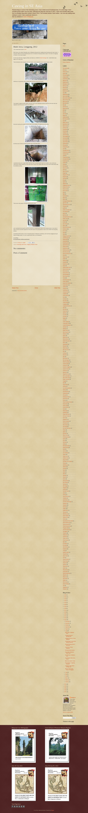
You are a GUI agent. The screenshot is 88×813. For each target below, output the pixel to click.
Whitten (64, 580)
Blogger (52, 810)
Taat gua (64, 512)
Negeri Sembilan (66, 379)
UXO (64, 557)
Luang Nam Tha (66, 323)
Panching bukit (66, 391)
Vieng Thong (65, 561)
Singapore (65, 487)
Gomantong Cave (66, 204)
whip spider (65, 578)
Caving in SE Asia (27, 6)
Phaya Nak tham (66, 414)
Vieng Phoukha (66, 559)
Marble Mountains (66, 340)
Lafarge (64, 286)
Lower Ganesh (66, 321)
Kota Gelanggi (66, 274)
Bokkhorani (65, 117)
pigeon (64, 431)
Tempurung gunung (67, 526)
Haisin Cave (65, 218)
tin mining (65, 545)
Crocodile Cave (66, 159)
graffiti (64, 208)
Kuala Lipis (65, 281)
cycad (64, 164)
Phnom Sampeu (66, 421)
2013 (65, 617)
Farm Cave (65, 190)
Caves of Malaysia (28, 16)
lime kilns (65, 309)
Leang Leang (65, 302)
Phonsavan (65, 422)
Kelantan (64, 262)
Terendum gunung (66, 529)
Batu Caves (65, 96)
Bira (63, 111)
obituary (64, 386)
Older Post (57, 288)
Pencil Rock (65, 398)
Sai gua (64, 463)
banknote (65, 89)
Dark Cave (65, 167)
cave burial (65, 134)
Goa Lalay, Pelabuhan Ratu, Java (69, 653)
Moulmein (65, 354)
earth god (65, 178)
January (67, 681)
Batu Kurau (65, 101)
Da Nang (64, 166)
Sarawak (64, 468)
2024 (65, 596)
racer (64, 440)
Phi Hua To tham (66, 416)
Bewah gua (65, 108)
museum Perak (66, 368)
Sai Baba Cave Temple (67, 461)
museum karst (65, 363)
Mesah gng (65, 347)
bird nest (64, 113)
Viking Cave (65, 566)
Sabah (64, 454)
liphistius (64, 312)
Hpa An (64, 225)
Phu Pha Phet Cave (67, 428)
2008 (65, 689)
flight (64, 194)
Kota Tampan (65, 276)
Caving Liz (73, 697)
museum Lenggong (66, 367)
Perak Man (65, 403)
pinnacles (65, 433)
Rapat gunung (65, 447)
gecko (64, 197)
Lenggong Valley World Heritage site (69, 666)
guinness (64, 215)
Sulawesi (64, 505)
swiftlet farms (65, 510)
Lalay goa (65, 288)
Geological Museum (67, 201)
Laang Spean (65, 284)
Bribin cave (65, 122)
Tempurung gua (66, 524)
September (67, 627)
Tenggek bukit (65, 527)
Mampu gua (65, 337)
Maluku (64, 335)
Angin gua (65, 76)
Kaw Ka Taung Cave (67, 253)
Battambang (65, 94)
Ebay (64, 180)
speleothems (65, 499)
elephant (64, 183)
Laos (64, 297)
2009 (65, 688)
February (67, 679)
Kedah (64, 258)
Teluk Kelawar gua (66, 522)
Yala (64, 585)
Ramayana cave (66, 445)
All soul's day (65, 75)
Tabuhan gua (65, 513)
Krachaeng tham (66, 279)
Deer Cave (65, 171)
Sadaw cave (65, 456)
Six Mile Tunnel (66, 491)
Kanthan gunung (66, 249)
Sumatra (64, 506)
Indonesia (65, 229)
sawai (64, 471)
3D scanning (65, 68)
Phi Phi (64, 417)
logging (64, 318)
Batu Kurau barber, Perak (70, 660)
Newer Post (15, 288)
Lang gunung (65, 291)
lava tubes (65, 300)
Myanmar (65, 372)
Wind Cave (65, 582)
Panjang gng (65, 393)
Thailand (64, 533)
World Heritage (43, 57)
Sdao (64, 473)
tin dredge (65, 543)
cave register (65, 139)
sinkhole (64, 489)
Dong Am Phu (65, 174)
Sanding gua (65, 464)
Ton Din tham (65, 547)
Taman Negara (66, 515)
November (67, 623)
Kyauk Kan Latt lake (67, 283)
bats (64, 92)
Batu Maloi (65, 103)
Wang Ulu (65, 576)
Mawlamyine (65, 344)
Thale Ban (65, 536)
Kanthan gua (65, 248)
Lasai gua (65, 298)
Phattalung (65, 412)
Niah (64, 382)
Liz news (64, 314)
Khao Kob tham (66, 269)
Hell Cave (65, 220)
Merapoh (64, 346)
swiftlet (64, 508)
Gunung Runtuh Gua (67, 216)
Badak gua (65, 82)
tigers (64, 541)
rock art (64, 450)
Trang (64, 550)
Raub (64, 449)
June (66, 672)
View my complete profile (68, 712)
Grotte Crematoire (66, 209)
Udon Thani (65, 555)
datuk (64, 169)
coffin (64, 155)
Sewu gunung (65, 480)
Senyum (64, 477)
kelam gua (65, 260)
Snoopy (64, 494)
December (67, 621)
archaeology (19, 244)
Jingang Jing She (66, 236)
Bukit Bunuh (65, 124)
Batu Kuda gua (66, 99)
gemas (64, 199)
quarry (64, 438)
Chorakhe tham (66, 150)
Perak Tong (65, 405)
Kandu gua (65, 246)
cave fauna (65, 138)
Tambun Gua (65, 517)
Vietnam (64, 564)
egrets (64, 181)
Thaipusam (65, 534)
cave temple (65, 141)
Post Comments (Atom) (22, 290)
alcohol (64, 73)
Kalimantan (65, 241)
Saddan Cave (65, 457)
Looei (64, 319)
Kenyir (64, 265)
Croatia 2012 (65, 157)
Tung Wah (65, 554)
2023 (65, 598)
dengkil (64, 173)
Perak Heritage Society (67, 402)
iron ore (64, 230)
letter (64, 307)
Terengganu (65, 531)
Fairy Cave (65, 188)
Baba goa (65, 80)
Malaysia (33, 244)
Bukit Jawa (24, 244)
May (66, 674)
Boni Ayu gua (65, 118)
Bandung (64, 87)
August (66, 628)
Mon (64, 351)
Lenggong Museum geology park (69, 636)
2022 (65, 600)
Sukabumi (65, 503)
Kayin (64, 255)
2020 (65, 604)
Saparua (64, 466)
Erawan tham (65, 187)
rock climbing (65, 452)
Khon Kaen (65, 270)
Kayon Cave (65, 256)
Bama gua (65, 85)
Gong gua (65, 206)
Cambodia (65, 129)
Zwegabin (65, 589)
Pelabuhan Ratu (66, 396)
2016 (65, 612)
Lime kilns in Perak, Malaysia (69, 648)
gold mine (65, 202)
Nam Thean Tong (66, 377)
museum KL (65, 365)
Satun (64, 470)
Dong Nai (65, 176)
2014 (65, 615)
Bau (63, 104)
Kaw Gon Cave (66, 251)
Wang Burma (65, 569)
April (66, 676)
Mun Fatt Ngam (66, 360)
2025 (65, 594)
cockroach (65, 153)
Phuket (64, 429)
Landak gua (65, 290)
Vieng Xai (65, 562)
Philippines (65, 419)
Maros (64, 342)
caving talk (65, 143)
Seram (64, 478)
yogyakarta (65, 587)
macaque (65, 326)
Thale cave (65, 538)
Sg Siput (64, 484)
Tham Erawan (65, 540)
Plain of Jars (65, 435)
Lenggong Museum (66, 305)
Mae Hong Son (66, 332)
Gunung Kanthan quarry (70, 650)
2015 (65, 614)
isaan (64, 232)
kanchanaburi (65, 244)
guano (64, 213)
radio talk (64, 442)
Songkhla (65, 498)
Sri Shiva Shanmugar (67, 501)
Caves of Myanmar (66, 62)
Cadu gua (65, 127)
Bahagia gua (65, 84)
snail (64, 492)
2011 (65, 684)
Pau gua (64, 395)
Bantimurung (65, 90)
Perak (36, 244)
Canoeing (65, 131)
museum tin (65, 370)
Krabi (64, 277)
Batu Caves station (66, 97)
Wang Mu (65, 575)
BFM (64, 110)
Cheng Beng (65, 146)
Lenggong (29, 244)
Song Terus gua (66, 496)
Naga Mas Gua (66, 374)
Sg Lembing (65, 482)
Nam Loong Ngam (66, 375)
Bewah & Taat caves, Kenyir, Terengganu (69, 669)
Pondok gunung (66, 436)
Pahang (64, 389)
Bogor (64, 115)
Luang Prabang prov (67, 325)
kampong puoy (66, 242)
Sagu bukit (65, 459)
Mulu (64, 356)
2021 (65, 602)
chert (64, 148)
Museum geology (66, 361)
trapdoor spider (66, 552)
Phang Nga (65, 410)
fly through (65, 195)
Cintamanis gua (66, 152)
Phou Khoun (65, 424)
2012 (65, 619)
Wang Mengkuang (66, 573)
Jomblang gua (65, 237)
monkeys (64, 353)
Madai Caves (65, 330)
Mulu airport (65, 358)
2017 (65, 610)
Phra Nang (65, 426)
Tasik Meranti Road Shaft (68, 520)
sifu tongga (65, 485)
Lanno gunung (66, 295)
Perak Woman (65, 407)
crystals (64, 162)
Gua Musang (65, 211)
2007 (25, 49)
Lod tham (65, 316)
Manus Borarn (65, 339)
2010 (65, 686)
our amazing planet (66, 388)
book (64, 120)
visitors (64, 568)
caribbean (65, 132)
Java (64, 234)
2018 (65, 608)
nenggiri (64, 381)
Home (36, 288)
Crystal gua (65, 160)
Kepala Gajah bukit (66, 267)
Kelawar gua (65, 263)
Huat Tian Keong (66, 227)
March (66, 677)
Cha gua (64, 145)
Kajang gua (65, 239)
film (63, 192)
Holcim (64, 222)
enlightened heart (66, 185)
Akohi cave (65, 71)
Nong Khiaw (65, 384)
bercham (64, 106)
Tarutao (64, 519)
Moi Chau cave (66, 349)
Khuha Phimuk (66, 272)
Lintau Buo (65, 311)
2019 (65, 606)
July (66, 630)
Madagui (64, 328)
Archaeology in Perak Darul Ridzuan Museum (70, 642)
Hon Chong (65, 223)
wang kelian (65, 571)
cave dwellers (65, 136)
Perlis (64, 409)
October (67, 625)
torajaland (65, 548)
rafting (64, 443)
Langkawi (65, 293)
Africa (64, 69)
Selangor (64, 475)
